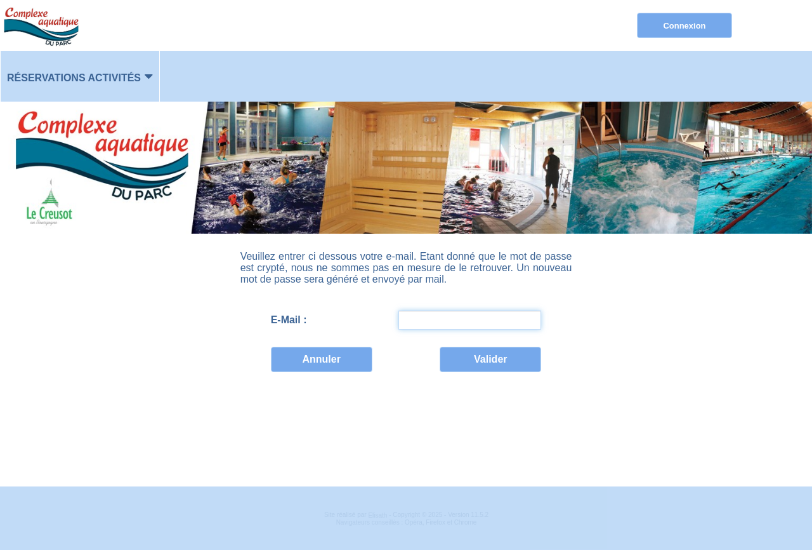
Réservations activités (74, 77)
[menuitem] (80, 76)
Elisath (378, 515)
